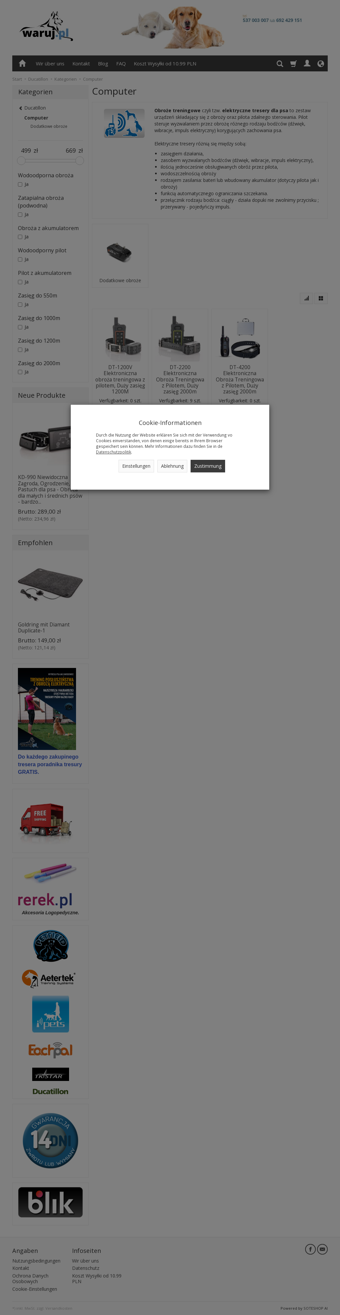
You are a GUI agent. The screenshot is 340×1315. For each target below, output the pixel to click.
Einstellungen (136, 466)
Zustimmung (207, 466)
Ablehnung (172, 466)
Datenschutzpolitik (113, 451)
